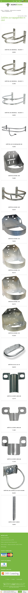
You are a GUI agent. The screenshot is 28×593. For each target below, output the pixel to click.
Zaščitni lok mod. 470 (14, 238)
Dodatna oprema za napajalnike (15, 10)
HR (26, 1)
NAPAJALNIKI (6, 10)
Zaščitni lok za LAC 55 (14, 364)
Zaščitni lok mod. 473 (14, 301)
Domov (2, 10)
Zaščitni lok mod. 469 (14, 207)
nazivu (25, 15)
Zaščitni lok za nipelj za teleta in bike (14, 490)
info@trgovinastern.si (19, 584)
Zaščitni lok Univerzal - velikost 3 (14, 112)
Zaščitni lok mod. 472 (14, 270)
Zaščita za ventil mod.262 (14, 459)
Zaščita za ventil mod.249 (14, 396)
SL (22, 1)
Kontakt (13, 579)
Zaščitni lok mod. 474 (14, 333)
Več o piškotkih (24, 592)
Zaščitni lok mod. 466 (14, 175)
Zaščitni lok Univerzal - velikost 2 (14, 81)
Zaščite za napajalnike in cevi (7, 11)
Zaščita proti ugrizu (14, 522)
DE (24, 1)
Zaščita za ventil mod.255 (14, 427)
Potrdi (20, 591)
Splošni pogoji (19, 579)
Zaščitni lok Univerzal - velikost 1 (14, 49)
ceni (23, 15)
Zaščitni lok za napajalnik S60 (14, 144)
